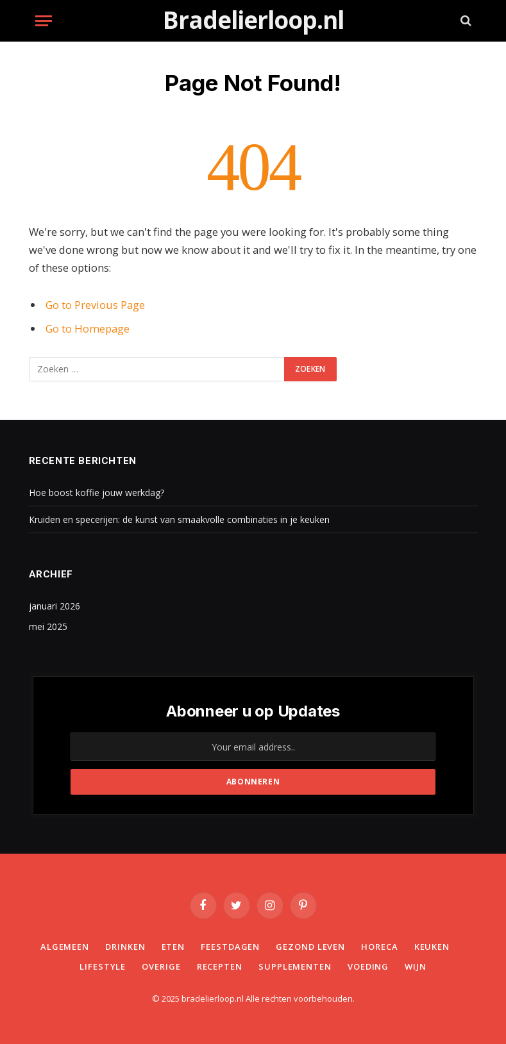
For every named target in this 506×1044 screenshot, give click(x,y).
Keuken (432, 946)
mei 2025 (48, 626)
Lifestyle (103, 966)
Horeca (379, 946)
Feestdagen (230, 946)
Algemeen (64, 946)
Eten (173, 946)
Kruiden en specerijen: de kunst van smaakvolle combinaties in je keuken (179, 519)
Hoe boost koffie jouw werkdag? (96, 492)
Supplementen (295, 966)
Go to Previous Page (95, 304)
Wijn (415, 966)
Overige (161, 966)
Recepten (219, 966)
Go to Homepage (88, 328)
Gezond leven (310, 946)
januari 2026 (54, 606)
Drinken (125, 946)
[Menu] (43, 20)
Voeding (368, 966)
